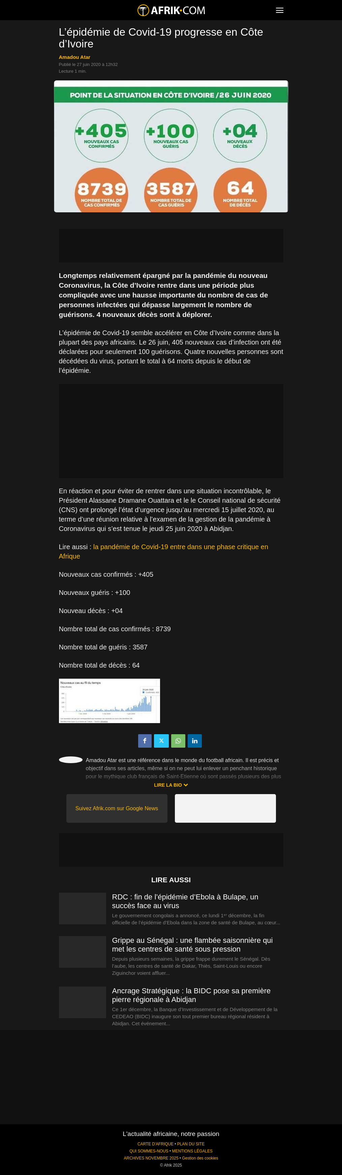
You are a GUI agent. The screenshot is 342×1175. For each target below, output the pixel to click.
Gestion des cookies (200, 1158)
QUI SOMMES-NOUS (148, 1151)
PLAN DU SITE (191, 1144)
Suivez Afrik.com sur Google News (116, 808)
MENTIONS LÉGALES (192, 1151)
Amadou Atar (75, 57)
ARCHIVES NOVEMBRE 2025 (151, 1158)
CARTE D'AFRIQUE (155, 1144)
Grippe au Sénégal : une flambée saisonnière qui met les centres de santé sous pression (192, 944)
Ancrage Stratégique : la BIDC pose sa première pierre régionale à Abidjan (191, 995)
